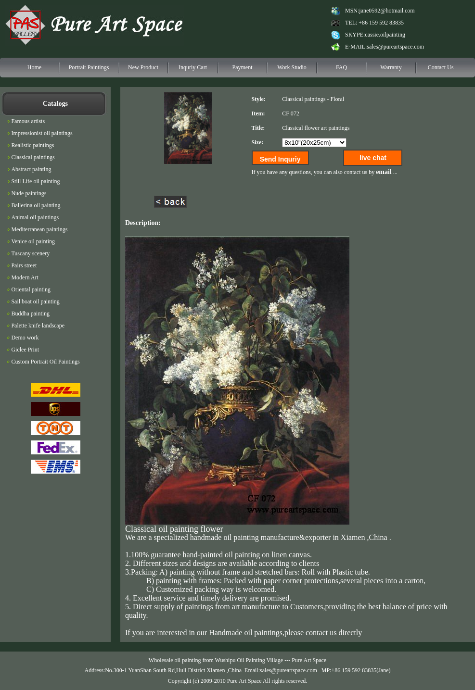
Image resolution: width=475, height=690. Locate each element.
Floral (337, 99)
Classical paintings (303, 99)
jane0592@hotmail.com (386, 10)
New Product (143, 67)
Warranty (390, 67)
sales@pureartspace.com (395, 46)
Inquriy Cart (193, 67)
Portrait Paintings (89, 67)
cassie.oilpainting (385, 34)
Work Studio (292, 67)
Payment (242, 67)
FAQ (341, 67)
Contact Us (441, 67)
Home (34, 67)
